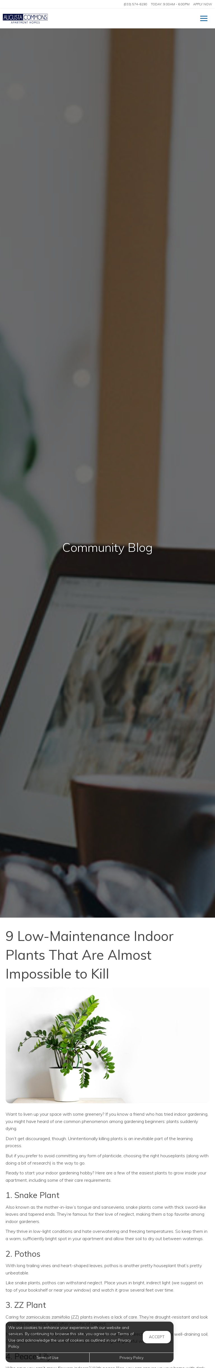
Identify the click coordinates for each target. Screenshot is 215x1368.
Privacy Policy (132, 1357)
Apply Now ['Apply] (202, 4)
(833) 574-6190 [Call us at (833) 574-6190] (135, 4)
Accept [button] (157, 1336)
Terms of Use (47, 1357)
